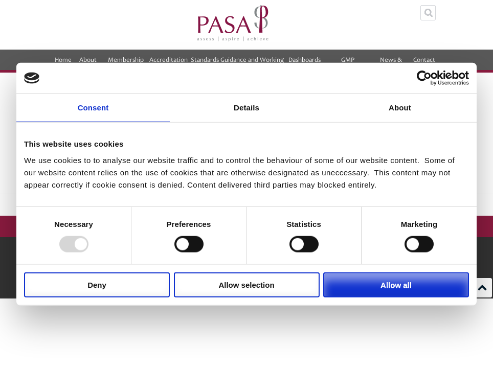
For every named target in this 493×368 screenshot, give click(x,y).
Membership (126, 63)
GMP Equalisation (347, 63)
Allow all (396, 284)
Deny (96, 284)
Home (63, 59)
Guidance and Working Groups (252, 63)
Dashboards (304, 63)
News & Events (391, 63)
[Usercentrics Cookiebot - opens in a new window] (424, 78)
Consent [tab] (93, 107)
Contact (424, 63)
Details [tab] (246, 107)
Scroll (482, 287)
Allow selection (246, 284)
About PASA (88, 63)
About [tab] (400, 107)
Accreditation (168, 63)
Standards (205, 59)
